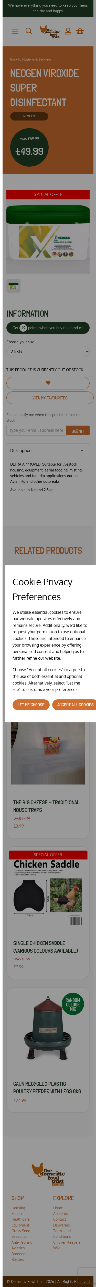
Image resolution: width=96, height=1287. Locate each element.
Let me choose (31, 704)
